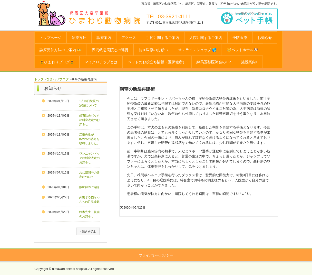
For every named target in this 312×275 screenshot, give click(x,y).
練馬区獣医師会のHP (213, 62)
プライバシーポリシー (156, 255)
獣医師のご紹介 (89, 187)
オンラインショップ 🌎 (197, 50)
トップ (39, 79)
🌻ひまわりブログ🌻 (56, 62)
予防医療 (240, 38)
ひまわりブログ (58, 79)
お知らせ (264, 38)
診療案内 (104, 38)
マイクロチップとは (101, 62)
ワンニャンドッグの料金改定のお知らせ (89, 158)
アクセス (128, 38)
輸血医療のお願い (153, 50)
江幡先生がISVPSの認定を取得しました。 (89, 139)
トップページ (50, 38)
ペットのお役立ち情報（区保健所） (157, 62)
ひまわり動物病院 (113, 18)
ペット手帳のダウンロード (247, 13)
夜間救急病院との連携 (110, 50)
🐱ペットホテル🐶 (242, 50)
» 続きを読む (88, 231)
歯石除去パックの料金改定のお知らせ (89, 120)
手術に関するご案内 (162, 38)
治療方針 (79, 38)
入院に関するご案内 (205, 38)
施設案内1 (249, 62)
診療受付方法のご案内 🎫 (60, 50)
